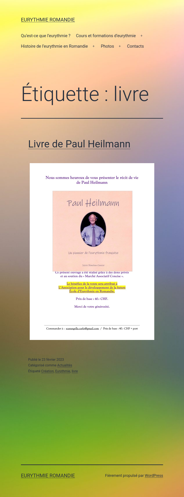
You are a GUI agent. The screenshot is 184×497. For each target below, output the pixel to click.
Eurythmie (62, 371)
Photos (107, 46)
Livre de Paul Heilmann (79, 144)
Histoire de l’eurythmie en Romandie (54, 46)
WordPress (154, 475)
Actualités (64, 365)
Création (47, 371)
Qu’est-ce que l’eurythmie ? (46, 35)
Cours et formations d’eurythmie (106, 35)
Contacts (135, 46)
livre (75, 371)
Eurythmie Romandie (48, 20)
